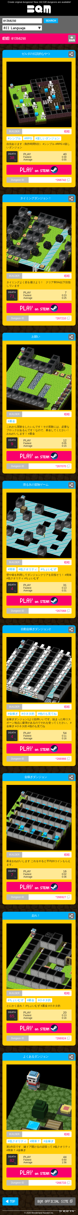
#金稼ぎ (13, 713)
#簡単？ (35, 1141)
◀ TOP (10, 1201)
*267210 (63, 318)
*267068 (63, 610)
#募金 (11, 421)
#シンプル (14, 138)
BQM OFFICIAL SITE (55, 1201)
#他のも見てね (47, 713)
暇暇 (67, 131)
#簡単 (11, 569)
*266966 (63, 758)
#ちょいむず (48, 569)
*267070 (63, 466)
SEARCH (51, 20)
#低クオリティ (28, 569)
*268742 (63, 180)
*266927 (63, 897)
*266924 (63, 1038)
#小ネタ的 (28, 713)
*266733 (63, 1182)
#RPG (28, 138)
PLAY (39, 169)
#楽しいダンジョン (48, 138)
